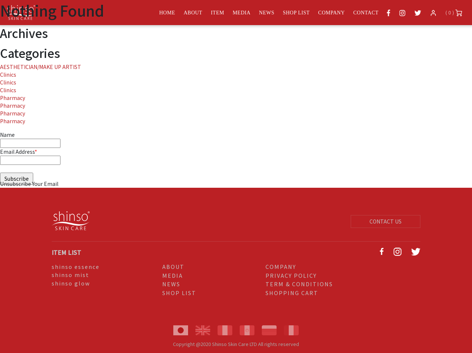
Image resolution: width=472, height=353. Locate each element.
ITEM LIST (66, 252)
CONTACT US (385, 221)
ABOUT (173, 266)
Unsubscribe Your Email (29, 183)
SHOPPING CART (292, 293)
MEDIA (172, 275)
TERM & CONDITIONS (299, 284)
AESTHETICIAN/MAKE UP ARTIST (40, 66)
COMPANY (281, 266)
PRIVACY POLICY (291, 275)
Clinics (8, 74)
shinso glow (71, 283)
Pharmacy (12, 97)
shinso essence (76, 266)
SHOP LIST (179, 293)
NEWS (171, 284)
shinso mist (70, 274)
